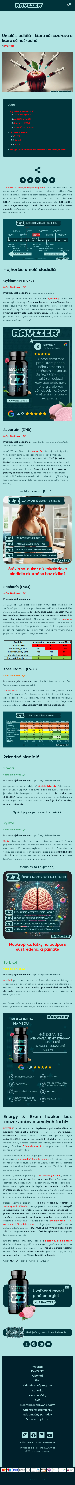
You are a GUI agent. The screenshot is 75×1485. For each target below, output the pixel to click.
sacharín (67, 619)
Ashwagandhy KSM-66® (15, 1206)
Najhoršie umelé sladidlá (21, 111)
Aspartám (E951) (22, 119)
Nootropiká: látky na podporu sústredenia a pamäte (37, 947)
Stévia (17, 136)
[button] (23, 180)
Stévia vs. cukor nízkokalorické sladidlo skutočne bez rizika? (37, 571)
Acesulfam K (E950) (24, 127)
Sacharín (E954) (22, 123)
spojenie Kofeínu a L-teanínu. (33, 1159)
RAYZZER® (8, 1128)
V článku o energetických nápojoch (24, 187)
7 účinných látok (32, 1146)
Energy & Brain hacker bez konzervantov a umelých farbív (38, 149)
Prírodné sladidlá (18, 133)
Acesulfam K (10, 690)
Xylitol (18, 140)
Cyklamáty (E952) (22, 114)
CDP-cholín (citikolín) (49, 1175)
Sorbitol (19, 144)
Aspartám (37, 451)
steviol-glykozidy (47, 786)
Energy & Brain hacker (58, 1241)
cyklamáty (53, 298)
